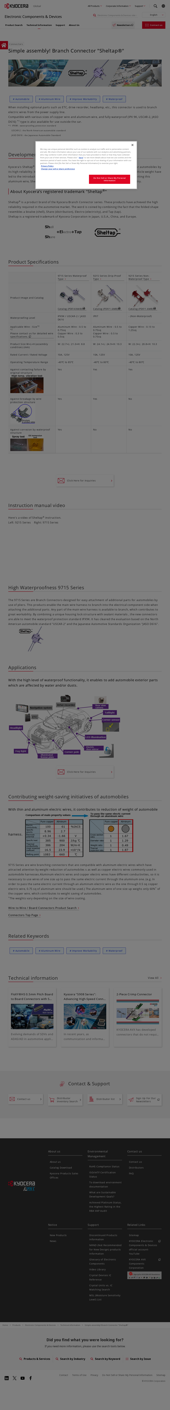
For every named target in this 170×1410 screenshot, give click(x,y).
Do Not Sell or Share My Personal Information (109, 179)
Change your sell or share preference (58, 169)
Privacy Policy (47, 166)
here (81, 157)
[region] (86, 165)
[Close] (132, 145)
